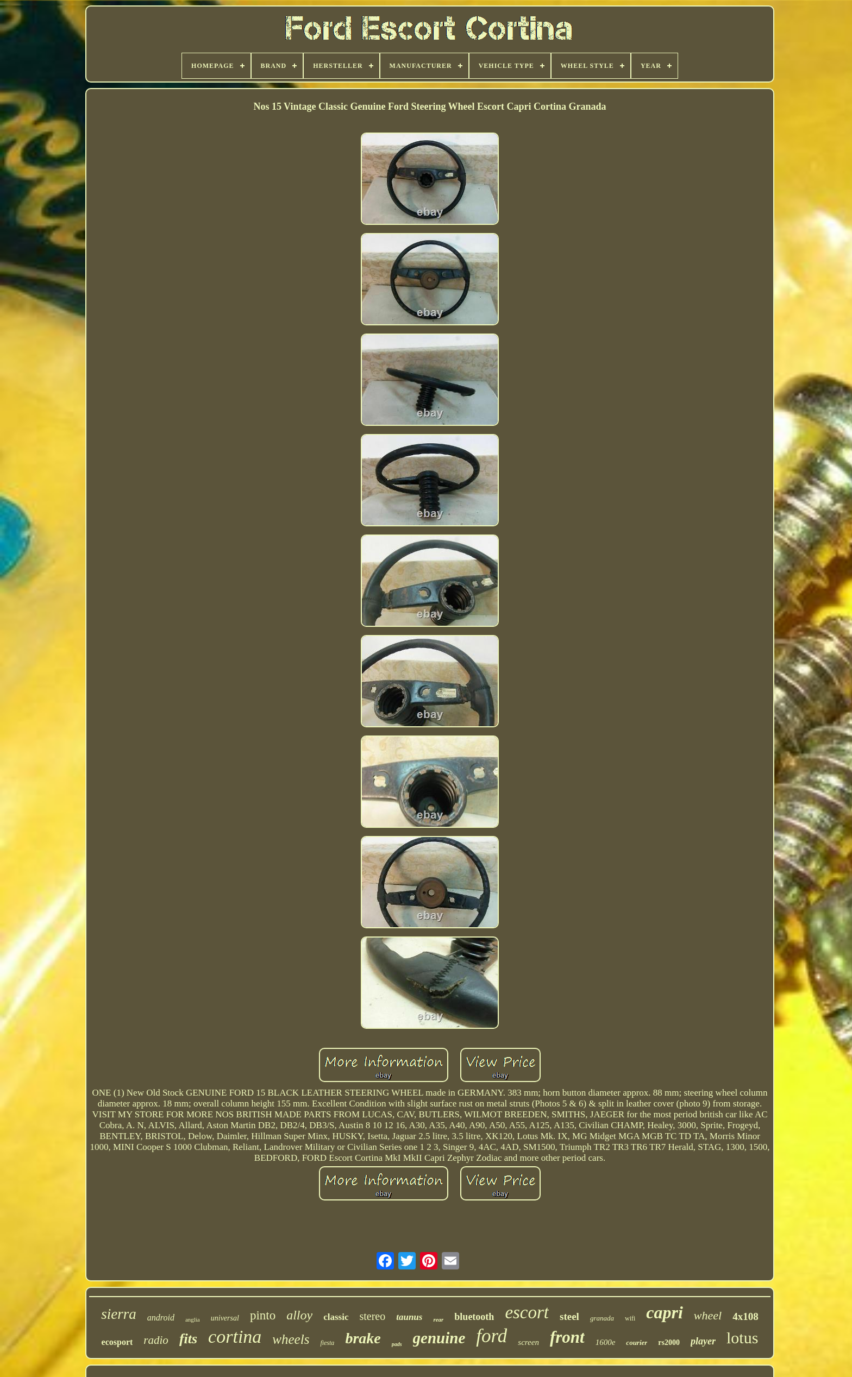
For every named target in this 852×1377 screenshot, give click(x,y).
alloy (299, 1315)
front (567, 1337)
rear (438, 1319)
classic (335, 1317)
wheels (290, 1339)
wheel (708, 1315)
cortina (234, 1336)
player (703, 1341)
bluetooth (474, 1316)
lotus (742, 1338)
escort (527, 1312)
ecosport (117, 1342)
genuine (439, 1338)
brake (362, 1338)
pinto (262, 1315)
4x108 (745, 1316)
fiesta (327, 1343)
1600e (606, 1342)
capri (664, 1312)
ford (491, 1336)
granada (602, 1318)
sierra (118, 1314)
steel (569, 1316)
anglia (192, 1319)
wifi (630, 1318)
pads (397, 1344)
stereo (372, 1316)
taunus (409, 1317)
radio (155, 1340)
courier (636, 1342)
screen (528, 1342)
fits (188, 1339)
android (160, 1317)
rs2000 (669, 1342)
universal (225, 1318)
